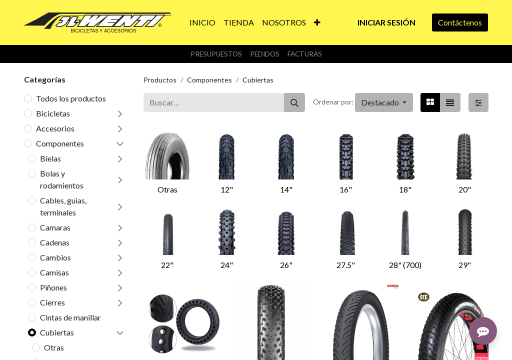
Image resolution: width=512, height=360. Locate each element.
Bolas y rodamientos (62, 179)
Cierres (52, 302)
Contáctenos (460, 22)
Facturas (305, 54)
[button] (317, 22)
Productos (160, 80)
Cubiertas (57, 332)
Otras (54, 347)
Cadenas (55, 242)
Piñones (53, 287)
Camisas (54, 272)
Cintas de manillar (70, 317)
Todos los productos (71, 98)
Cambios (55, 257)
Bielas (50, 158)
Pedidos (265, 54)
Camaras (55, 227)
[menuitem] (203, 22)
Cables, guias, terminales (63, 206)
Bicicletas (53, 113)
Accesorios (55, 128)
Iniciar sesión (387, 22)
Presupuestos (216, 54)
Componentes (60, 143)
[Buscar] (294, 102)
